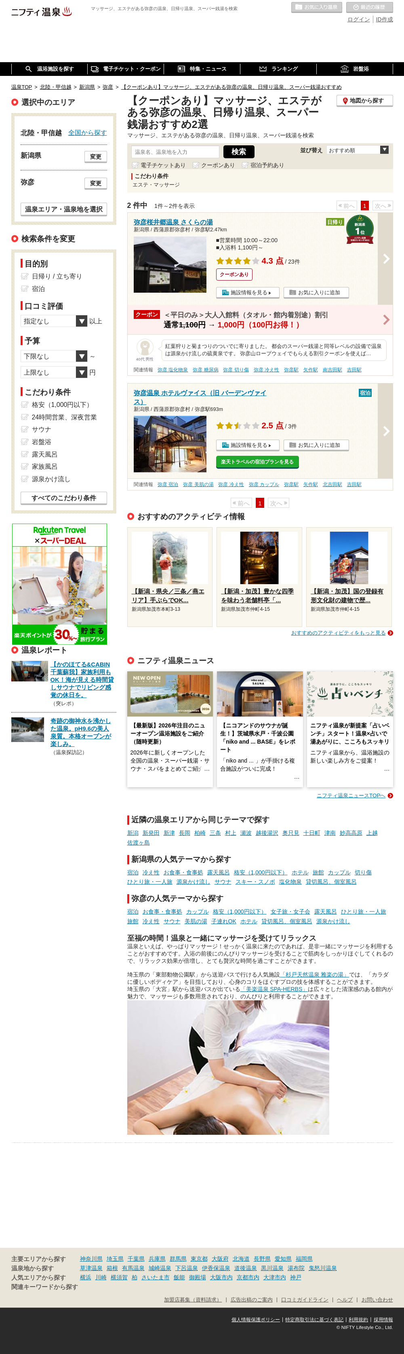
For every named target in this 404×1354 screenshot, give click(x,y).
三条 (215, 833)
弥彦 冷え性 (266, 370)
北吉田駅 (332, 484)
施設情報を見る (249, 292)
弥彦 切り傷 (235, 370)
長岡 (184, 833)
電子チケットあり (163, 165)
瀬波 (246, 833)
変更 (95, 156)
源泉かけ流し (193, 881)
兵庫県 (157, 1258)
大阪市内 (221, 1277)
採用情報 (383, 1320)
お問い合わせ (377, 1300)
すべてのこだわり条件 (64, 498)
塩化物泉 (290, 881)
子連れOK (223, 921)
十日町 (311, 833)
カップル (339, 872)
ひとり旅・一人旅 (150, 881)
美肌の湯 (196, 921)
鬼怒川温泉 (323, 1268)
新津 (169, 833)
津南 (330, 833)
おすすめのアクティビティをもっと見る (338, 633)
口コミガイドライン (304, 1300)
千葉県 (136, 1258)
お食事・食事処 (183, 872)
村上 (230, 833)
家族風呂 (45, 466)
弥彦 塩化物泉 (173, 370)
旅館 (318, 872)
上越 (372, 833)
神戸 (295, 1277)
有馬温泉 (133, 1268)
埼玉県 (115, 1258)
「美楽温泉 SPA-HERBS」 (274, 989)
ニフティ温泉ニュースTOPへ (351, 795)
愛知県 (283, 1258)
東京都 (199, 1258)
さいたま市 (155, 1277)
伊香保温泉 (216, 1268)
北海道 (241, 1258)
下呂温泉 (186, 1268)
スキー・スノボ (255, 881)
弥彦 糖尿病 (205, 370)
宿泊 (133, 872)
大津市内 (274, 1277)
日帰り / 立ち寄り (57, 276)
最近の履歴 (369, 7)
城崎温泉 (160, 1268)
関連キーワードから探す (44, 1287)
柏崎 (200, 833)
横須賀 (119, 1277)
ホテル (300, 872)
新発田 (151, 833)
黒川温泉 (272, 1268)
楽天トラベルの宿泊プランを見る (257, 462)
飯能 (179, 1277)
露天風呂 (218, 872)
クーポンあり (218, 165)
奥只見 (290, 833)
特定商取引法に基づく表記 (314, 1320)
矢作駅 (310, 370)
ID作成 (384, 19)
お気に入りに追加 (319, 292)
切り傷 (363, 872)
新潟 (133, 833)
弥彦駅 (291, 370)
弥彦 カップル (264, 484)
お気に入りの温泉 (316, 7)
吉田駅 (354, 370)
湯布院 (296, 1268)
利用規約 (358, 1320)
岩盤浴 (41, 441)
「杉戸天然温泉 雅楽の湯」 (314, 974)
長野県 (262, 1258)
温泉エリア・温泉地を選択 (64, 209)
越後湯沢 (267, 833)
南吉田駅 (332, 370)
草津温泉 (91, 1268)
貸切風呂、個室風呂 (331, 881)
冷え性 (151, 872)
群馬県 (178, 1258)
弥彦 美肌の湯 (198, 484)
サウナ (223, 881)
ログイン (358, 19)
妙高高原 (351, 833)
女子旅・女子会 (290, 911)
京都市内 (248, 1277)
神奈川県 (91, 1258)
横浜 (85, 1277)
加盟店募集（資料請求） (193, 1300)
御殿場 (197, 1277)
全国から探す (87, 132)
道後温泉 (245, 1268)
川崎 (101, 1277)
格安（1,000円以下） (261, 872)
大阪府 (220, 1258)
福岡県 (304, 1258)
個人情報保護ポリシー (255, 1320)
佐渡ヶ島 (138, 842)
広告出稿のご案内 (252, 1300)
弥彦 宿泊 (168, 484)
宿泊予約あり (267, 165)
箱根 (112, 1268)
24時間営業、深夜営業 (64, 417)
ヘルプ (345, 1300)
